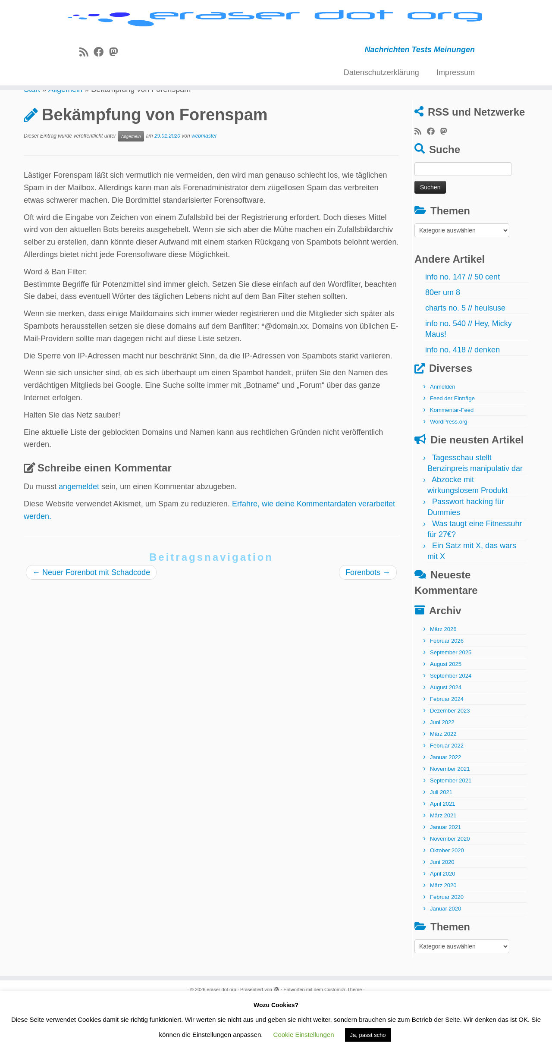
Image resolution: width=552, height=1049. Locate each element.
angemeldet (79, 532)
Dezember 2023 (450, 757)
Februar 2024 (447, 745)
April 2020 (442, 920)
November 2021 (450, 815)
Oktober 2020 (447, 896)
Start (32, 135)
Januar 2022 (445, 803)
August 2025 (445, 710)
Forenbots (367, 618)
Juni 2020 (442, 908)
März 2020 (443, 931)
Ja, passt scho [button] (368, 1035)
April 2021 (442, 850)
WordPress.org (448, 468)
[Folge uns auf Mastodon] (116, 80)
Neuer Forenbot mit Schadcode (91, 618)
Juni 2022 (442, 768)
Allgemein (65, 135)
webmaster (204, 182)
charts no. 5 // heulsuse (465, 354)
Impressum (455, 100)
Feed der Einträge (452, 444)
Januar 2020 (445, 955)
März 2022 (443, 780)
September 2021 (450, 826)
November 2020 (450, 885)
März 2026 (443, 675)
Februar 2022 (447, 791)
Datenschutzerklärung (381, 100)
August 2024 (445, 733)
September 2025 (450, 698)
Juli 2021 (441, 838)
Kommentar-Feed (452, 456)
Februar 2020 (447, 943)
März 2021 (443, 861)
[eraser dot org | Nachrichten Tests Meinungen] (276, 33)
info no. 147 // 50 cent (462, 323)
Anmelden (442, 433)
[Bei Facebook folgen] (101, 80)
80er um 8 (442, 338)
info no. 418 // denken (462, 396)
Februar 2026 (447, 687)
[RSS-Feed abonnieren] (86, 80)
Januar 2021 (445, 873)
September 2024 (450, 722)
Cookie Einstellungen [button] (303, 1034)
